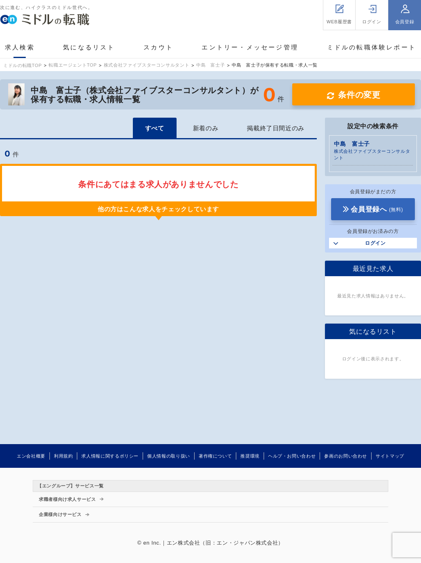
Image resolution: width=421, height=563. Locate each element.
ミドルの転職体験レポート (371, 47)
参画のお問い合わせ (345, 456)
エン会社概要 (31, 456)
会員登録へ (377, 209)
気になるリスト (89, 47)
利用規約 (63, 456)
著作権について (215, 456)
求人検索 (20, 47)
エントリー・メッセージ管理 (250, 47)
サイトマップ (390, 456)
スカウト (158, 47)
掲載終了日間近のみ (276, 128)
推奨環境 (250, 456)
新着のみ (206, 128)
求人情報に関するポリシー (110, 456)
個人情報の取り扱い (168, 456)
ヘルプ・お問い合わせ (292, 456)
